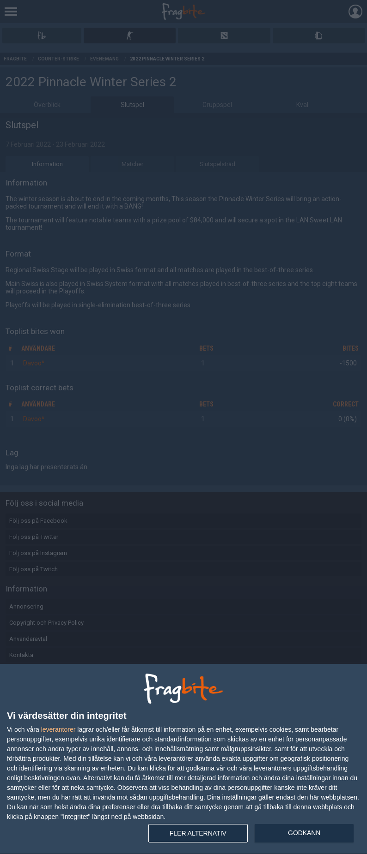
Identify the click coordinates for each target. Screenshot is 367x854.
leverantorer (58, 729)
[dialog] (183, 759)
